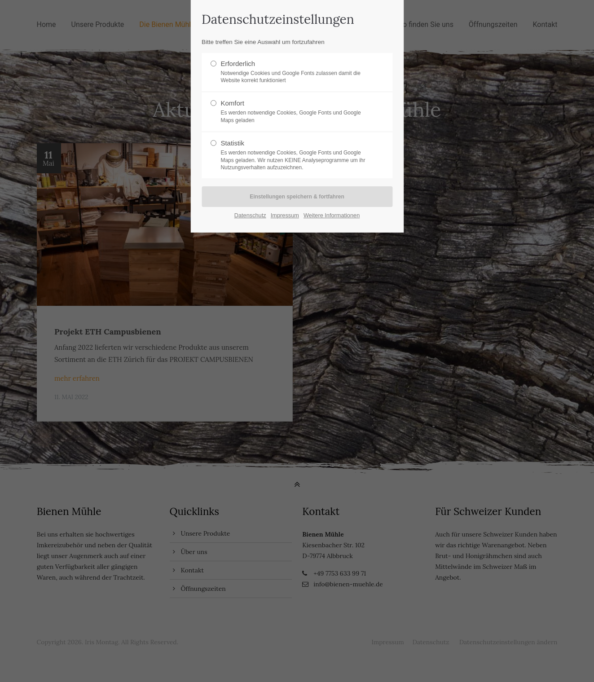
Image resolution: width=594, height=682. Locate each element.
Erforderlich (293, 72)
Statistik (293, 155)
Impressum (285, 215)
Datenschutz (250, 215)
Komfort (293, 111)
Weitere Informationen (332, 215)
